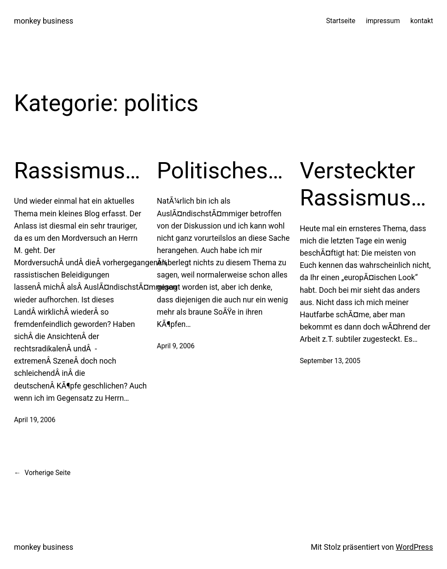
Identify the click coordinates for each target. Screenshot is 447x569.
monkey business (43, 21)
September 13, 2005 (330, 361)
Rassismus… (77, 170)
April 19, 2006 (34, 420)
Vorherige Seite (42, 473)
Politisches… (220, 170)
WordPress (414, 547)
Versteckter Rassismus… (363, 184)
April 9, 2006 (175, 346)
